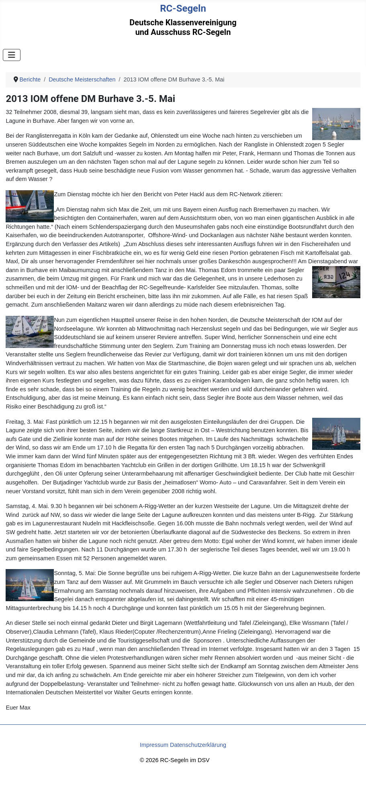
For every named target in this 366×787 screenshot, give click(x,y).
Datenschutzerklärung (198, 745)
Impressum (154, 745)
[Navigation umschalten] (11, 55)
